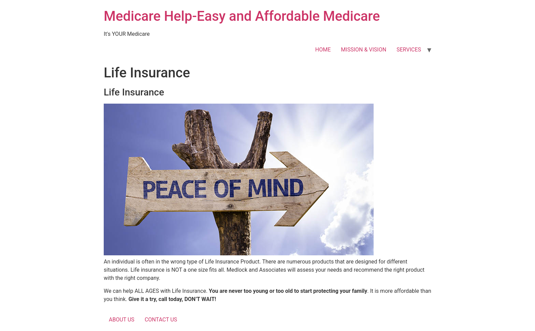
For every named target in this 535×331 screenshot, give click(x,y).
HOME (323, 49)
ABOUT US (121, 319)
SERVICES (408, 49)
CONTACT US (161, 319)
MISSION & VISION (363, 49)
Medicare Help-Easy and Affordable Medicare (242, 16)
